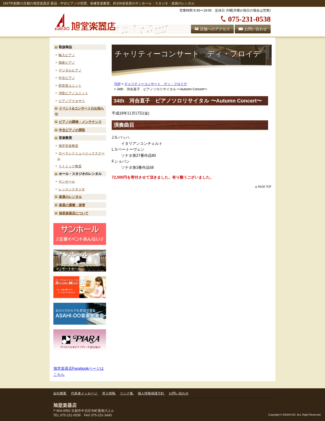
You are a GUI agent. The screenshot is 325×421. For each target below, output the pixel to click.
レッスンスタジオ (72, 189)
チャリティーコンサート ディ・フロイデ (155, 84)
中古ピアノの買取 (72, 130)
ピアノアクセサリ (72, 101)
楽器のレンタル (70, 197)
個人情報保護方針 (151, 393)
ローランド (81, 156)
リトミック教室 (70, 166)
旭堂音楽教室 (68, 146)
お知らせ (79, 111)
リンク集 (127, 393)
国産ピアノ (67, 62)
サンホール (67, 181)
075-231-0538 (249, 18)
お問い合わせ (255, 29)
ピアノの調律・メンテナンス (80, 122)
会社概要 (60, 393)
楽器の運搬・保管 (72, 205)
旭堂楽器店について (73, 213)
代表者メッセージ (84, 393)
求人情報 (109, 393)
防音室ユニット (70, 85)
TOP (117, 84)
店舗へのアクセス (215, 29)
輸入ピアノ (67, 55)
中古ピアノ (67, 78)
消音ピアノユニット (73, 93)
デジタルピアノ (70, 70)
